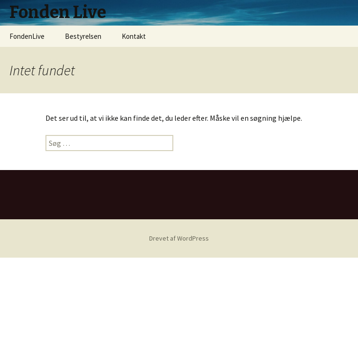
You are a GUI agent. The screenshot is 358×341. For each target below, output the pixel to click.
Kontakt (134, 36)
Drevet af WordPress (179, 238)
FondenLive (27, 36)
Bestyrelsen (83, 36)
